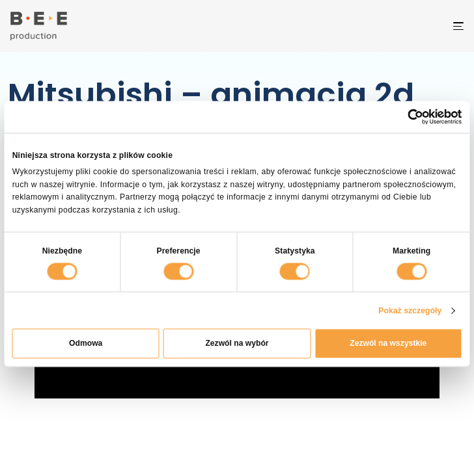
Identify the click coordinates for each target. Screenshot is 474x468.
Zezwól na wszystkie (388, 343)
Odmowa (85, 343)
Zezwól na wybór (236, 343)
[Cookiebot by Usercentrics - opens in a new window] (416, 117)
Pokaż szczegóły (409, 310)
